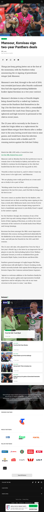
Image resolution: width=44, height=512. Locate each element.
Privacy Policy (25, 499)
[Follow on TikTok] (32, 482)
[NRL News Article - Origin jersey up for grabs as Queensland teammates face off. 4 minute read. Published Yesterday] (22, 378)
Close (36, 502)
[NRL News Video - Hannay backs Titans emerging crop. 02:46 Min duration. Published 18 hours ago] (22, 367)
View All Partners (22, 475)
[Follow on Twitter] (38, 482)
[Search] (42, 2)
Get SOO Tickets (33, 506)
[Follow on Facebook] (35, 482)
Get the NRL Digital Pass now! (11, 155)
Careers (13, 502)
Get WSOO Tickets (33, 509)
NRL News (4, 38)
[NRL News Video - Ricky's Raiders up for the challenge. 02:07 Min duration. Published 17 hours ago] (22, 357)
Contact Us (21, 502)
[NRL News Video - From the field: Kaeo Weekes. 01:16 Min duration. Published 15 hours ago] (22, 346)
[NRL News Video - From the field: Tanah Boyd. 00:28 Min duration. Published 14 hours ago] (22, 320)
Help (17, 502)
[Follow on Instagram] (41, 482)
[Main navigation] (2, 2)
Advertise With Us (29, 502)
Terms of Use (18, 499)
